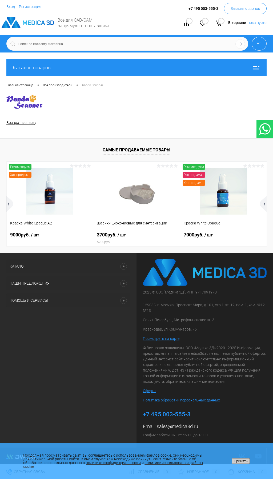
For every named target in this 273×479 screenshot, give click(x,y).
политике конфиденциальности (113, 463)
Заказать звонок (245, 8)
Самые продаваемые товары (136, 149)
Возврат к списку (21, 122)
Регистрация (30, 7)
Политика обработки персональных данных (181, 400)
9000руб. (24, 235)
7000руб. (198, 235)
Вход (10, 7)
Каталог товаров (136, 67)
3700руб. (136, 238)
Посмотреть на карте (161, 338)
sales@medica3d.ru (177, 426)
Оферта (149, 391)
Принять (241, 461)
